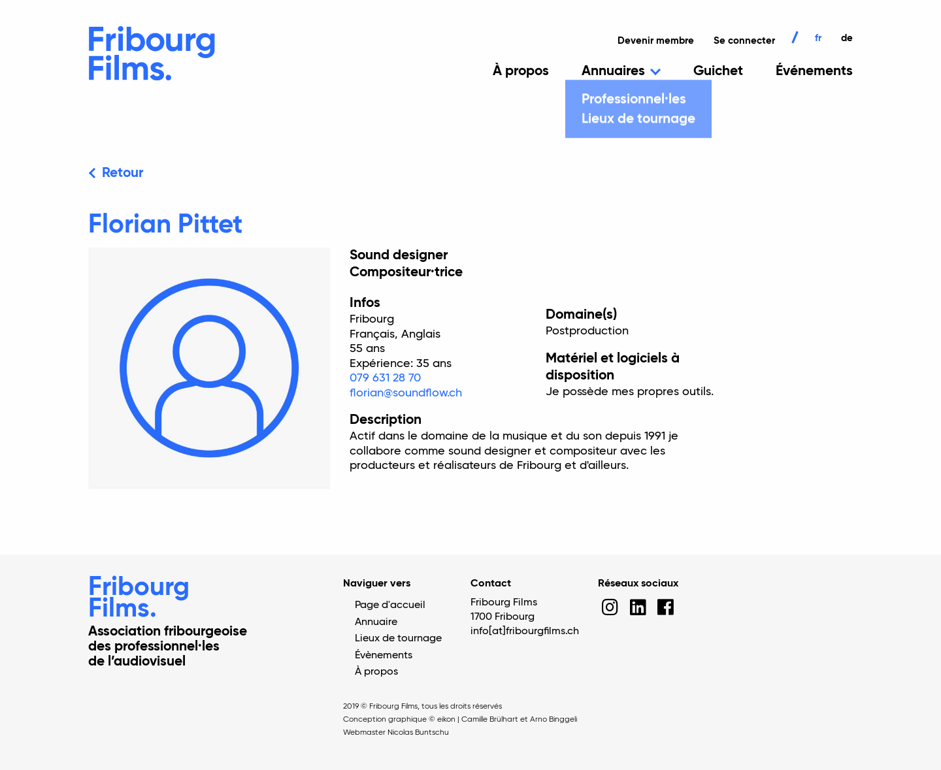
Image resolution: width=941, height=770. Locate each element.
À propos (521, 71)
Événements (814, 71)
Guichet (718, 71)
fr (818, 38)
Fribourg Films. (139, 598)
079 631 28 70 (385, 378)
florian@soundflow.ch (406, 393)
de (847, 38)
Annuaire (376, 622)
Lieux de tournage (398, 639)
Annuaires (613, 71)
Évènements (383, 655)
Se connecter (744, 41)
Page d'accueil (390, 605)
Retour (122, 173)
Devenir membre (656, 41)
